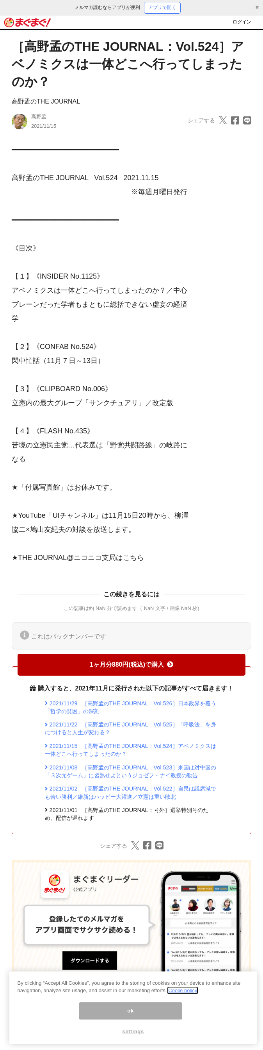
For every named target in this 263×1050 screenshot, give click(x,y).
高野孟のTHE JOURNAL (46, 101)
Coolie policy (182, 993)
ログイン (242, 22)
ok (130, 1013)
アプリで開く (162, 7)
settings (133, 1033)
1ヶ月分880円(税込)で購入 (131, 664)
